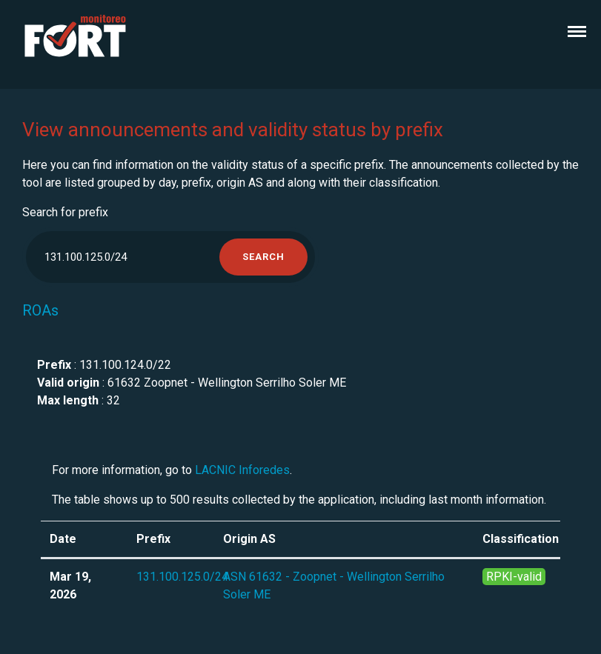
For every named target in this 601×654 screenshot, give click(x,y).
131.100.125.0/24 (182, 577)
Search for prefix (65, 212)
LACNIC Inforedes (242, 470)
